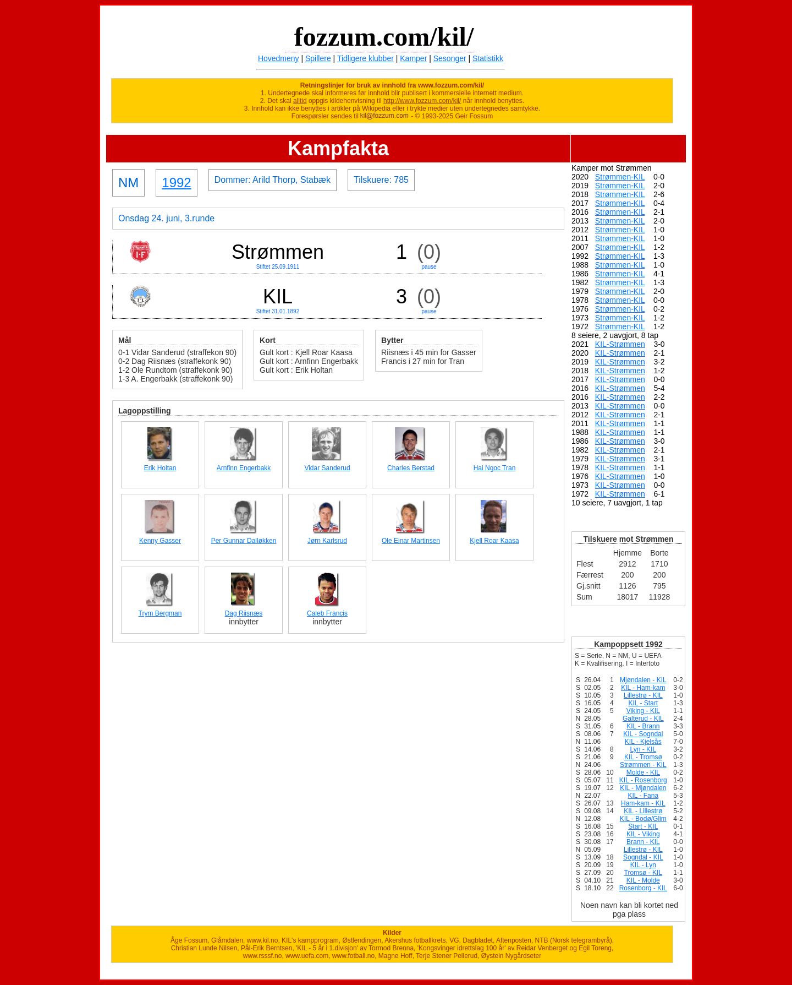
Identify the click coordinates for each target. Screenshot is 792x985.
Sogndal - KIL (643, 857)
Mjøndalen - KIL (643, 680)
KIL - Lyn (643, 865)
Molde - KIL (643, 772)
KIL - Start (643, 703)
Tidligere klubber (365, 58)
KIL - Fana (643, 795)
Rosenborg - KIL (643, 888)
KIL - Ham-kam (643, 688)
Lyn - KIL (643, 749)
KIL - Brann (642, 726)
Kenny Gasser (160, 541)
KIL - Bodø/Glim (643, 819)
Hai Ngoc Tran (495, 468)
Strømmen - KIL (643, 765)
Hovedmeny (278, 58)
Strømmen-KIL (620, 176)
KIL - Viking (643, 834)
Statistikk (487, 58)
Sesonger (449, 58)
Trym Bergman (160, 613)
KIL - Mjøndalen (643, 788)
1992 (176, 182)
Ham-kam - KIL (643, 803)
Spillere (318, 58)
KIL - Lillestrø (643, 811)
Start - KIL (643, 826)
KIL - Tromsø (643, 757)
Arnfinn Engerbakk (244, 468)
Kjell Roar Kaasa (494, 541)
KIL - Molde (643, 880)
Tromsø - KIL (643, 873)
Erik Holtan (160, 468)
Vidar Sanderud (327, 468)
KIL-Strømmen (620, 344)
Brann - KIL (643, 842)
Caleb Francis (327, 613)
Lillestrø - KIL (643, 695)
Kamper (413, 58)
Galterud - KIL (643, 718)
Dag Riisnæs (244, 613)
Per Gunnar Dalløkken (244, 541)
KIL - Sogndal (643, 734)
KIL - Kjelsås (643, 741)
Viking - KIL (643, 711)
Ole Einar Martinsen (411, 541)
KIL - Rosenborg (643, 780)
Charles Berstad (411, 468)
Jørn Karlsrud (327, 541)
